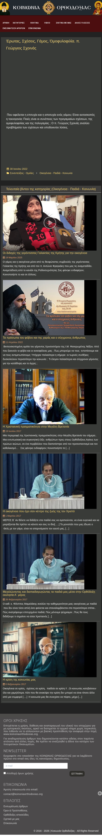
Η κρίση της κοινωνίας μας (19, 679)
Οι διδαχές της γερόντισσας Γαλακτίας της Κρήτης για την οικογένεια (45, 252)
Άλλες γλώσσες (82, 23)
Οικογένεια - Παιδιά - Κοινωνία (56, 173)
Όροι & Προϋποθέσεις (15, 810)
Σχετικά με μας (63, 23)
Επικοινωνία (34, 28)
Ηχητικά (34, 23)
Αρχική (6, 23)
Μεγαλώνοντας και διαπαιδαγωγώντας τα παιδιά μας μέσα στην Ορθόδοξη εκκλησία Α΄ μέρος (49, 593)
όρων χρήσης (25, 773)
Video (47, 23)
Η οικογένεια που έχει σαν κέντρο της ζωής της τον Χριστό (39, 511)
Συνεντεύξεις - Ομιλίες (22, 173)
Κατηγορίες (19, 23)
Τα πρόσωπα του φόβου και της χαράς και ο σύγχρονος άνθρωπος (44, 337)
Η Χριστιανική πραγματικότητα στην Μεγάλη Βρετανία (36, 426)
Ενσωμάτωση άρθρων (14, 28)
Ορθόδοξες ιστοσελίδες (16, 814)
